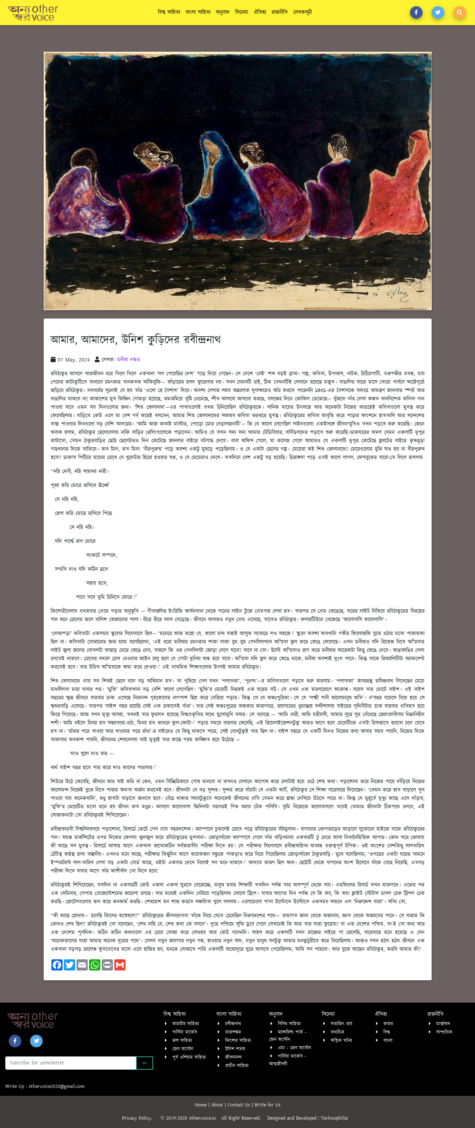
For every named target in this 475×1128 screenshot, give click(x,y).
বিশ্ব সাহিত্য (169, 12)
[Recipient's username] (70, 1063)
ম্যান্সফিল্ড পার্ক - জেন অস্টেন (288, 1036)
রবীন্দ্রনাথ (233, 1023)
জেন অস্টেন (182, 1049)
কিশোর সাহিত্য (238, 1040)
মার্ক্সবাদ (443, 1023)
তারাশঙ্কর (233, 1032)
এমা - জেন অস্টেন (294, 1048)
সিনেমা (241, 12)
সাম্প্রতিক (444, 1032)
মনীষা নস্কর (128, 360)
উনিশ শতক (235, 1049)
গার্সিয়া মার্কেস (184, 1032)
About (218, 1104)
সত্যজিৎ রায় (341, 1023)
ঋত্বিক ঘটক (341, 1040)
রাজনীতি (280, 12)
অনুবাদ (223, 12)
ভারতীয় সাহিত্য (185, 1023)
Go (144, 1063)
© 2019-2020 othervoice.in (190, 1118)
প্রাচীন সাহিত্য (237, 1065)
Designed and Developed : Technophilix (310, 1118)
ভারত (388, 1023)
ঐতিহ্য (260, 12)
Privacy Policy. (140, 1118)
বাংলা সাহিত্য (198, 12)
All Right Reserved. (244, 1118)
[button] (416, 12)
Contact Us (240, 1104)
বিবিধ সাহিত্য (289, 1023)
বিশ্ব (386, 1032)
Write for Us (267, 1104)
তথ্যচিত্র (337, 1032)
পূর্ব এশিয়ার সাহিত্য (189, 1057)
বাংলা (388, 1040)
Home (201, 1104)
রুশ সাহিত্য (182, 1040)
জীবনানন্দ (233, 1057)
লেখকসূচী (302, 12)
